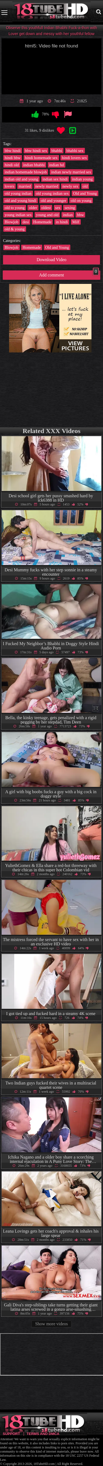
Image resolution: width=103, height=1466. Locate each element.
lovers (9, 186)
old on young (81, 200)
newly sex (70, 186)
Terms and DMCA (43, 1434)
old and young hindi (21, 200)
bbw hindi (13, 150)
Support (11, 1434)
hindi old (12, 165)
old (85, 186)
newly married (46, 186)
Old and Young (85, 193)
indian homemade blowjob (26, 172)
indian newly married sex (71, 172)
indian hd (56, 165)
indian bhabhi (34, 165)
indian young (82, 179)
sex (57, 207)
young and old (47, 215)
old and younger (53, 200)
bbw (80, 215)
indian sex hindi (55, 179)
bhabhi (56, 150)
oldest (46, 207)
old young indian (18, 193)
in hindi (62, 222)
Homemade (42, 222)
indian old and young (21, 179)
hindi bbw (13, 158)
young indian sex (18, 215)
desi (26, 222)
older (33, 207)
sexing (70, 207)
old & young (15, 229)
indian (68, 215)
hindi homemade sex (41, 158)
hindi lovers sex (74, 158)
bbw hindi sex (36, 150)
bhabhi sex (74, 150)
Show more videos (51, 1323)
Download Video (51, 259)
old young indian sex (52, 193)
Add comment (69, 273)
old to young (15, 207)
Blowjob (11, 222)
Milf (75, 222)
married (25, 186)
